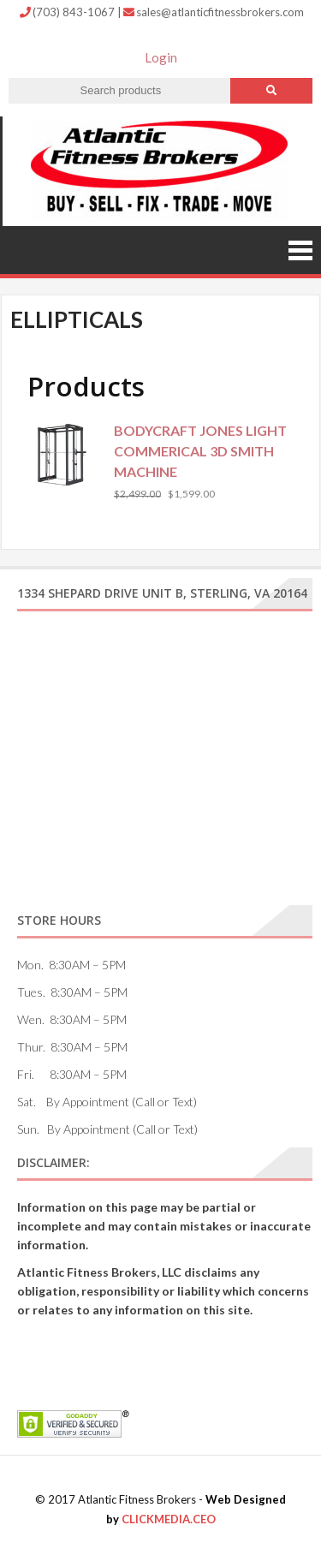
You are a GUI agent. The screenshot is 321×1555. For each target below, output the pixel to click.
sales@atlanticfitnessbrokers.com (213, 12)
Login (161, 57)
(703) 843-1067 (68, 12)
